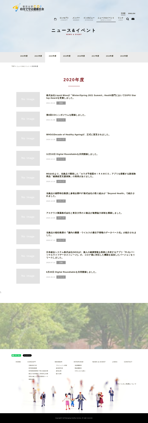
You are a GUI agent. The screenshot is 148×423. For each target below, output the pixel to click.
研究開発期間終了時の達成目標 (38, 371)
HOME (18, 362)
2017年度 (95, 56)
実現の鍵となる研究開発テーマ (38, 376)
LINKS (114, 362)
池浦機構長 (78, 365)
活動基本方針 (33, 365)
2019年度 (67, 56)
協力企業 (59, 373)
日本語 (123, 4)
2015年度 (124, 56)
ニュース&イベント (23, 66)
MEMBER (58, 362)
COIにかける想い (80, 371)
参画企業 (59, 371)
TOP (13, 66)
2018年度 (81, 56)
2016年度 (109, 56)
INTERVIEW (78, 362)
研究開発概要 (33, 368)
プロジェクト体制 (61, 365)
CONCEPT (32, 362)
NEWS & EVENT (99, 362)
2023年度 (24, 56)
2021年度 (38, 56)
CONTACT (128, 362)
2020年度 (52, 56)
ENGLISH (131, 5)
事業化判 (31, 379)
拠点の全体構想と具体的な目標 (38, 373)
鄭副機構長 (78, 368)
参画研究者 (59, 368)
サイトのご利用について (126, 384)
